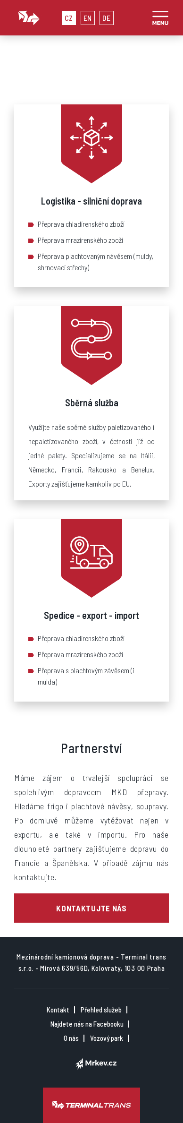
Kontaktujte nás (91, 908)
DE (106, 17)
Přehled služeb (101, 1009)
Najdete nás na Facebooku (87, 1024)
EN (87, 17)
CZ (69, 17)
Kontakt (58, 1009)
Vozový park (106, 1038)
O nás (71, 1038)
